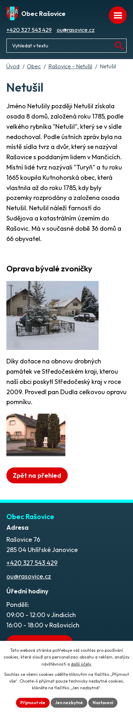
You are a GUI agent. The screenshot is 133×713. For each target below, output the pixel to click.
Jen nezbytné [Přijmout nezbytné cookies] (69, 702)
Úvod (13, 66)
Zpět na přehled (37, 475)
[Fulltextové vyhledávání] (66, 46)
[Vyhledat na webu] (119, 45)
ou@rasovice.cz (76, 29)
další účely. (81, 664)
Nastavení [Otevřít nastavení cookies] (103, 702)
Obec (34, 66)
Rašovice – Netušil (70, 66)
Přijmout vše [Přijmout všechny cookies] (32, 702)
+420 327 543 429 (29, 29)
